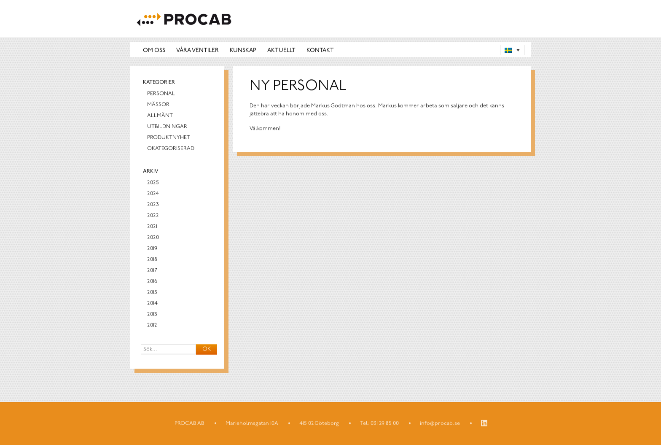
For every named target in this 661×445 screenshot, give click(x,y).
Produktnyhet (168, 138)
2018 (152, 260)
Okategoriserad (170, 149)
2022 (153, 216)
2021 (152, 227)
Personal (161, 94)
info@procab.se (440, 423)
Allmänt (160, 116)
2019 (152, 249)
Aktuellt (281, 50)
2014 (152, 304)
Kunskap (243, 50)
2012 (152, 326)
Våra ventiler (197, 50)
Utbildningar (167, 127)
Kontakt (320, 50)
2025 (153, 183)
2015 (152, 293)
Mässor (158, 105)
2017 (152, 271)
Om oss (154, 50)
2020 (153, 238)
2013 (152, 315)
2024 (153, 194)
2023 (153, 205)
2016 (152, 282)
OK (206, 350)
